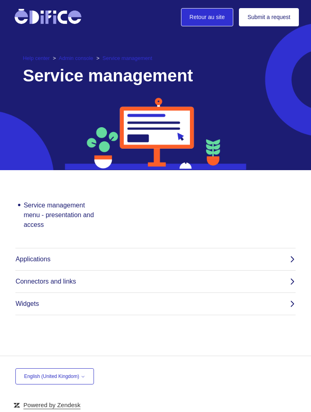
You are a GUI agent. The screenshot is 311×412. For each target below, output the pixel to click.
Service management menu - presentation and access (58, 215)
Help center (37, 58)
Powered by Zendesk (52, 404)
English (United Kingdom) (54, 376)
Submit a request (268, 17)
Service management (127, 58)
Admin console (76, 58)
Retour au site (207, 17)
